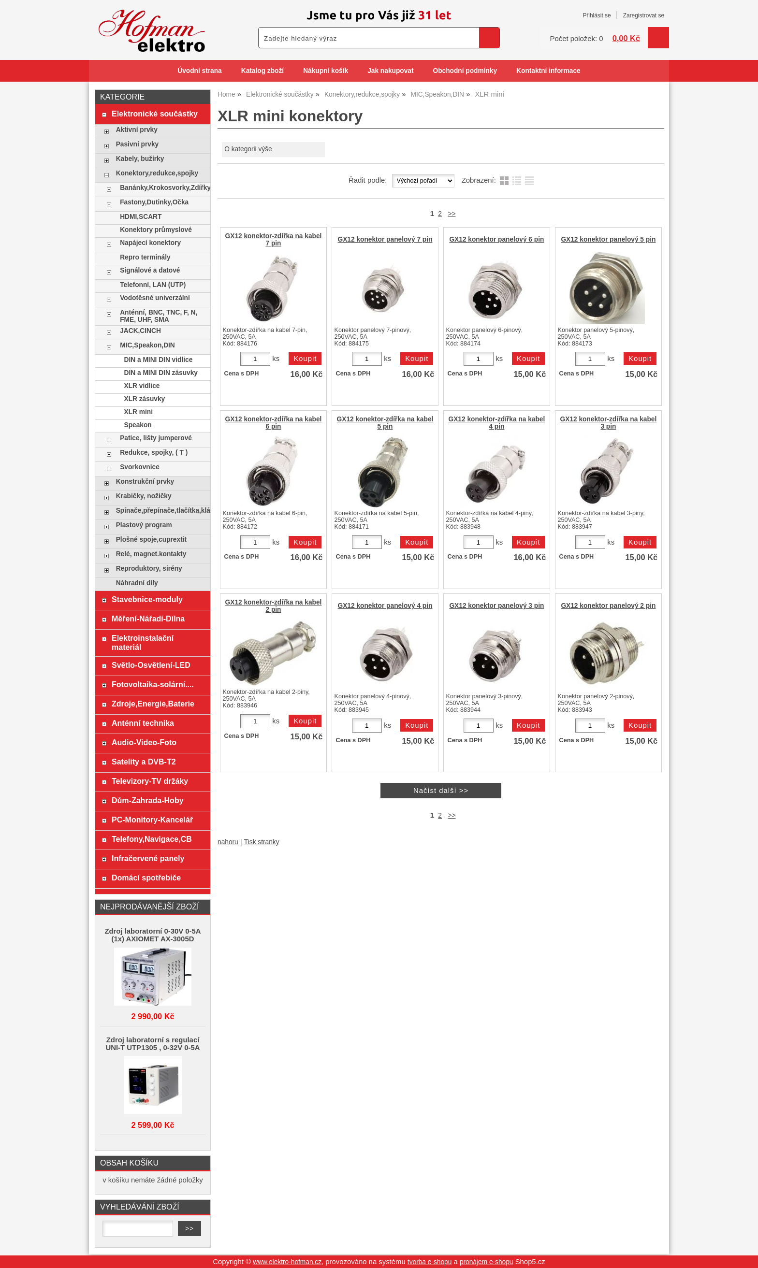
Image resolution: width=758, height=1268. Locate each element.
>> (451, 213)
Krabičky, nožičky (144, 496)
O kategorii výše (248, 149)
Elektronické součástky (155, 113)
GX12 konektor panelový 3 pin (496, 605)
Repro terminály (145, 257)
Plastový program (144, 525)
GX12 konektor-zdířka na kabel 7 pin (273, 239)
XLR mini (138, 412)
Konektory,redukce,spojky (157, 173)
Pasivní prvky (137, 144)
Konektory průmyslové (156, 229)
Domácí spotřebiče (146, 877)
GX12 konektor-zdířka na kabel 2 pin (273, 606)
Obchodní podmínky (465, 70)
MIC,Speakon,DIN (147, 345)
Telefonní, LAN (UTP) (153, 284)
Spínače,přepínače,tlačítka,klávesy (160, 510)
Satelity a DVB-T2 (144, 761)
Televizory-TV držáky (150, 781)
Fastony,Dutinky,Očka (154, 202)
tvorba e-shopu (430, 1262)
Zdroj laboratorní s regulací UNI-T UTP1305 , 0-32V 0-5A (152, 1044)
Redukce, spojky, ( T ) (154, 452)
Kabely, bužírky (140, 158)
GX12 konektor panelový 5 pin (608, 239)
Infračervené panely (148, 858)
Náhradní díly (137, 583)
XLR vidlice (142, 385)
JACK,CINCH (140, 330)
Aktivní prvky (137, 129)
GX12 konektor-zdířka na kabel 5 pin (385, 423)
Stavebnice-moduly (147, 599)
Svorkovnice (140, 467)
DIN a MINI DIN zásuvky (161, 372)
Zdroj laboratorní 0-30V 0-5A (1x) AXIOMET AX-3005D (152, 935)
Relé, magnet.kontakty (151, 554)
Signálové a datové (150, 270)
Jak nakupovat (390, 70)
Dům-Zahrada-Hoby (148, 800)
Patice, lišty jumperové (156, 438)
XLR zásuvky (144, 399)
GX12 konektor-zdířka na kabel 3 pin (608, 423)
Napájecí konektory (150, 242)
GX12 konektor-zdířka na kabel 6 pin (273, 423)
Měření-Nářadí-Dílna (148, 618)
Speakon (138, 425)
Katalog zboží (262, 70)
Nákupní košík (325, 70)
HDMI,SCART (140, 216)
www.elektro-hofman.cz (287, 1262)
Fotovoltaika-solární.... (153, 684)
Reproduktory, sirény (149, 568)
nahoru (228, 842)
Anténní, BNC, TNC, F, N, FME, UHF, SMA (158, 316)
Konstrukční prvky (145, 481)
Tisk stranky (261, 842)
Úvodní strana (199, 70)
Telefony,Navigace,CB (152, 839)
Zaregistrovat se (643, 15)
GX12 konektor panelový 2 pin (608, 605)
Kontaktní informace (548, 70)
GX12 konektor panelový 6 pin (496, 239)
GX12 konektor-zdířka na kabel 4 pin (497, 423)
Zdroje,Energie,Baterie (153, 703)
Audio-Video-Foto (144, 742)
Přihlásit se (597, 15)
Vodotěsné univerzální (155, 298)
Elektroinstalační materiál (143, 642)
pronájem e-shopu (486, 1262)
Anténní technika (143, 723)
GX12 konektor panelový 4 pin (384, 605)
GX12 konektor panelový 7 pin (384, 239)
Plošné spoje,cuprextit (151, 539)
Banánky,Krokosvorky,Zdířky (162, 187)
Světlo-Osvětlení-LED (151, 665)
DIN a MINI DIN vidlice (158, 359)
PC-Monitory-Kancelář (152, 819)
